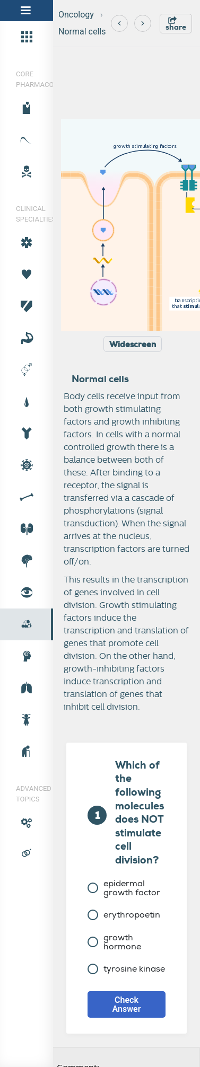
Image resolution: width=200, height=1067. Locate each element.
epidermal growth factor (124, 888)
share (176, 24)
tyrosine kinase (126, 968)
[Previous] (119, 23)
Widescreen (132, 344)
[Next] (142, 23)
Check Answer (126, 1004)
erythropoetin (124, 914)
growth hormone (114, 942)
